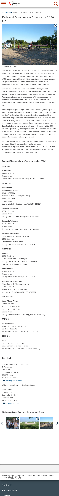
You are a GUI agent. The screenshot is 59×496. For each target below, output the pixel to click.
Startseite (7, 485)
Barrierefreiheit (9, 490)
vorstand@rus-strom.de (12, 381)
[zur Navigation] (4, 3)
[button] (9, 423)
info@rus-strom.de (10, 403)
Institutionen (7, 12)
